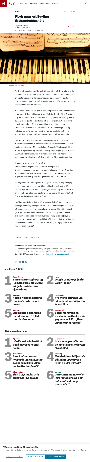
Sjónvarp (43, 3)
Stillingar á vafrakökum (14, 457)
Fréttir (22, 3)
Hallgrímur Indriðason (22, 26)
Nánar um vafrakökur (79, 451)
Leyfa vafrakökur (56, 457)
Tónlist (18, 12)
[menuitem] (26, 3)
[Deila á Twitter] (71, 11)
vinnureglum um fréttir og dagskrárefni (54, 254)
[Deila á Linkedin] (74, 11)
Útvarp (32, 3)
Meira (53, 3)
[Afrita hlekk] (65, 11)
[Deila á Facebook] (68, 11)
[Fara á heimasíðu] (9, 3)
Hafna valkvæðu (35, 457)
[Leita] (86, 3)
